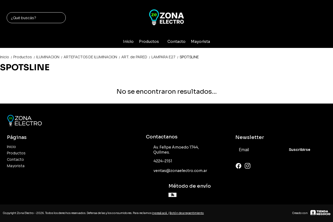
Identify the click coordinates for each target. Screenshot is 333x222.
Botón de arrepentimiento (187, 213)
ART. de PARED (136, 56)
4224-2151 (159, 161)
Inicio (128, 41)
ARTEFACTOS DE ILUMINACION (92, 56)
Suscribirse (299, 149)
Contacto (176, 41)
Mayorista (200, 41)
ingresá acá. (160, 213)
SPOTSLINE (189, 56)
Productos (151, 41)
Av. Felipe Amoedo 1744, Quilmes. (172, 150)
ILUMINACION (50, 56)
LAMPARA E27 (165, 56)
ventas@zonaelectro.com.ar (176, 171)
